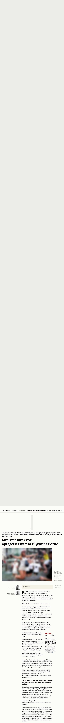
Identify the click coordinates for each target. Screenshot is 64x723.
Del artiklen (56, 510)
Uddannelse (22, 510)
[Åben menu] (61, 510)
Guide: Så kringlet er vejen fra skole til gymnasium (36, 603)
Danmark (14, 510)
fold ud (50, 652)
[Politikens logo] (6, 510)
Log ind (49, 510)
